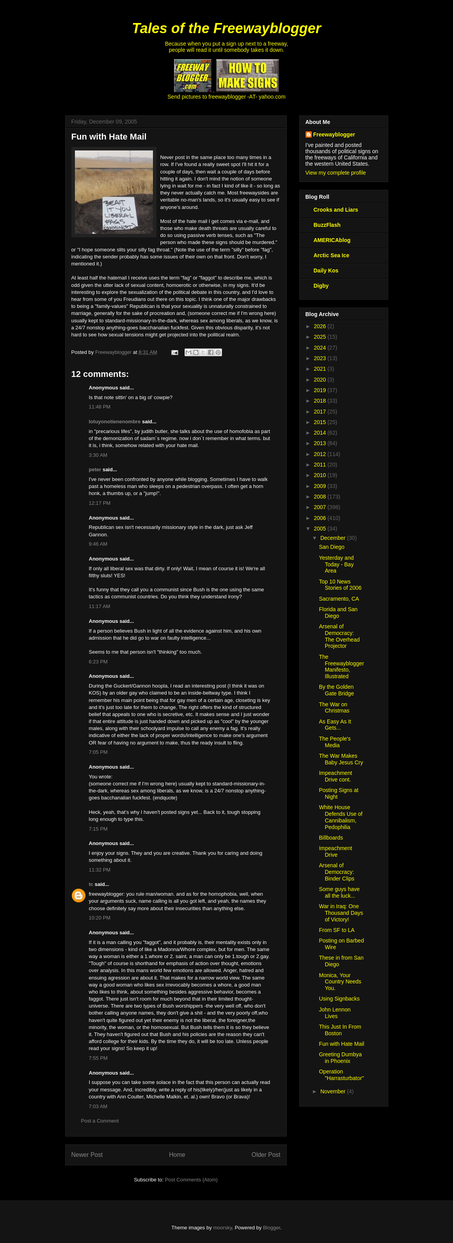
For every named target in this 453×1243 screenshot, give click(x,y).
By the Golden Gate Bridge (336, 690)
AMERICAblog (332, 240)
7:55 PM (98, 1058)
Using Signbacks (339, 998)
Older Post (266, 1154)
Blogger (271, 1228)
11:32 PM (100, 870)
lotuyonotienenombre (115, 421)
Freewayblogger (334, 134)
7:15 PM (98, 829)
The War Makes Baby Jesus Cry (341, 759)
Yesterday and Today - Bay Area (336, 564)
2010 (320, 475)
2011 (320, 464)
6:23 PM (98, 662)
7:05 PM (98, 752)
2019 (320, 390)
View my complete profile (336, 173)
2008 (320, 496)
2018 (320, 401)
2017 (320, 411)
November (333, 1091)
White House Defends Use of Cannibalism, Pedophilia (340, 817)
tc (91, 884)
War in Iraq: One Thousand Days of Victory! (341, 913)
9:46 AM (98, 544)
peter (95, 469)
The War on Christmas (334, 707)
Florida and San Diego (338, 612)
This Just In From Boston (340, 1030)
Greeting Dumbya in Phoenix (340, 1057)
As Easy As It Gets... (335, 724)
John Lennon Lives (334, 1012)
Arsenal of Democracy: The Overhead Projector (339, 636)
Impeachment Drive (335, 851)
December (333, 538)
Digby (321, 286)
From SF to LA (336, 930)
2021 (320, 369)
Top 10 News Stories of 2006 (340, 584)
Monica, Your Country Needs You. (340, 982)
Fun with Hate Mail (341, 1044)
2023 (320, 358)
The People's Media (334, 742)
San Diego (331, 547)
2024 (320, 348)
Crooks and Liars (336, 210)
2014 (320, 433)
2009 (320, 486)
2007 (320, 507)
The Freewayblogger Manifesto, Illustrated (341, 666)
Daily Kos (326, 270)
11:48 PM (100, 407)
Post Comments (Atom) (191, 1180)
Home (177, 1154)
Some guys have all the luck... (339, 892)
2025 (320, 337)
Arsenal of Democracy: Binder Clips (336, 872)
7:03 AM (98, 1106)
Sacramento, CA (339, 599)
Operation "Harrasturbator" (341, 1074)
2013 (320, 443)
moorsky (222, 1228)
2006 (320, 518)
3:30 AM (98, 455)
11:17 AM (99, 606)
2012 (320, 454)
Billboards (331, 838)
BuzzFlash (327, 225)
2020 (320, 380)
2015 (320, 422)
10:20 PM (100, 918)
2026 (320, 326)
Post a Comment (100, 1121)
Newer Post (87, 1154)
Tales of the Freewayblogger (226, 28)
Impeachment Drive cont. (335, 776)
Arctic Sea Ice (332, 255)
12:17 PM (100, 503)
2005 (320, 528)
